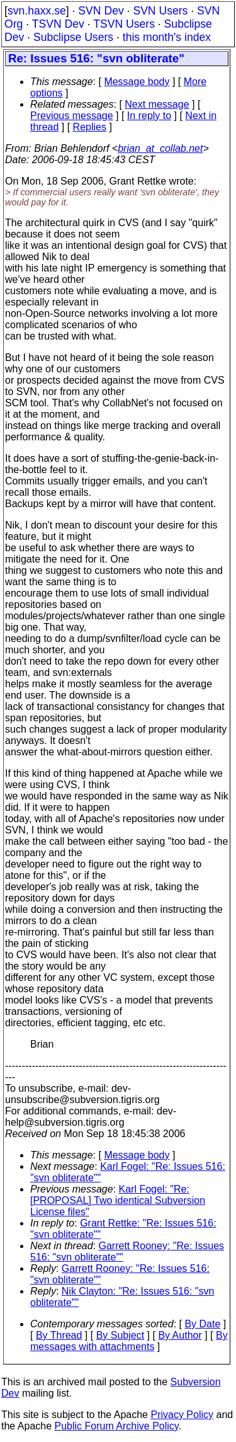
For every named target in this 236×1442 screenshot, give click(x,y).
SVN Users (160, 10)
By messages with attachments (129, 1341)
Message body (136, 81)
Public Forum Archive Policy (117, 1426)
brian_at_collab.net (160, 148)
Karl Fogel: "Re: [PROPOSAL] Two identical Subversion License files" (117, 1200)
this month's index (167, 37)
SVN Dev (100, 10)
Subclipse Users (73, 37)
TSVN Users (124, 24)
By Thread (59, 1335)
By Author (179, 1335)
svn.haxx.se (37, 10)
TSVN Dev (58, 24)
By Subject (120, 1335)
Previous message (71, 115)
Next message (157, 104)
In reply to (149, 115)
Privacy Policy (181, 1414)
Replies (89, 127)
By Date (202, 1324)
